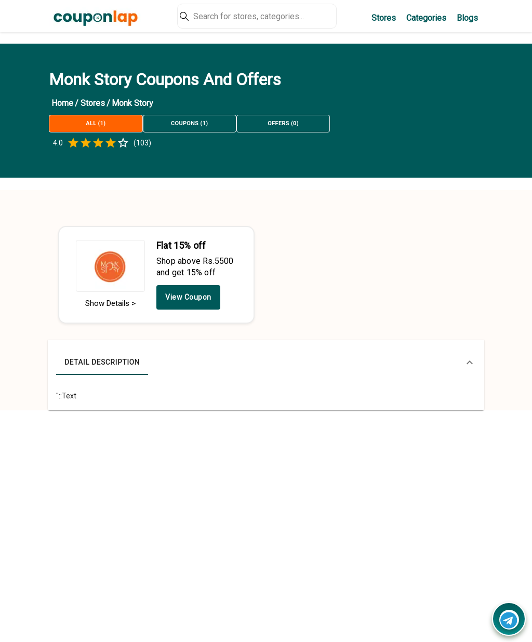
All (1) (95, 123)
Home (62, 103)
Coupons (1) (189, 123)
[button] (266, 362)
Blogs (467, 18)
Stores (383, 18)
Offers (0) (283, 123)
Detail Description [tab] (102, 362)
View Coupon (188, 297)
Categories (426, 18)
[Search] (257, 16)
